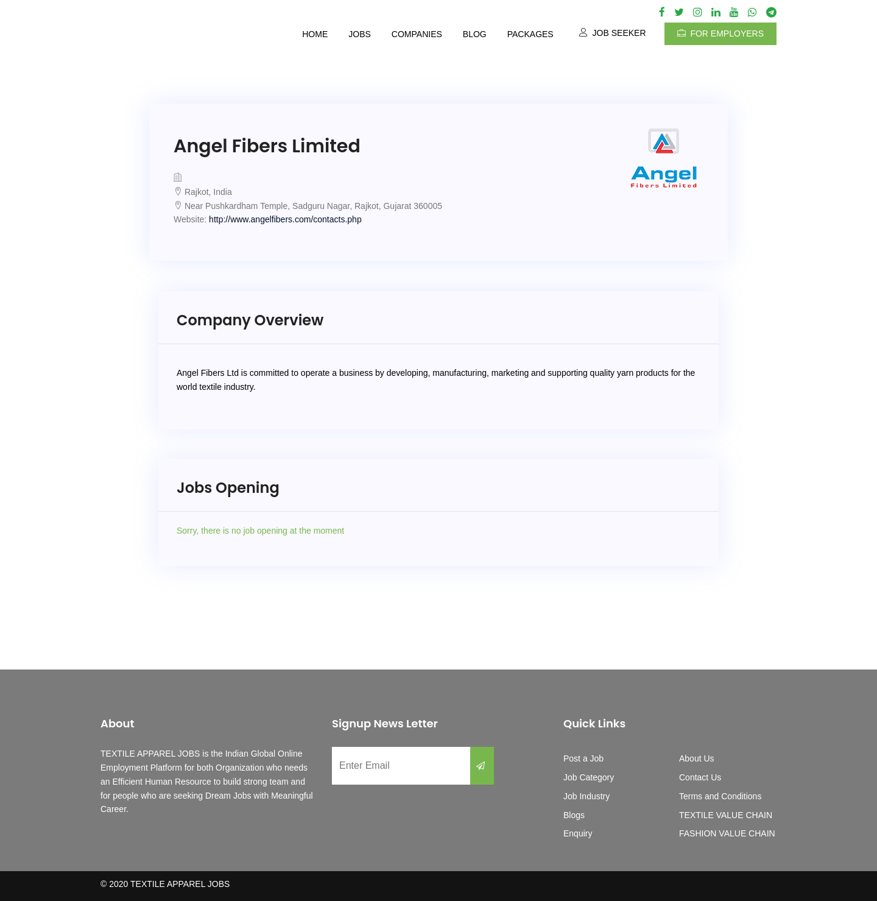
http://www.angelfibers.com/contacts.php (285, 219)
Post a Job (583, 758)
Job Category (588, 777)
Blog (475, 34)
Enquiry (577, 833)
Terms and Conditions (720, 796)
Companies (417, 34)
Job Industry (586, 796)
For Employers (720, 33)
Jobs (359, 34)
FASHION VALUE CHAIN (727, 833)
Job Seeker (612, 33)
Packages (530, 34)
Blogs (574, 815)
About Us (696, 758)
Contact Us (700, 777)
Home (315, 34)
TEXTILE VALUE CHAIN (725, 815)
